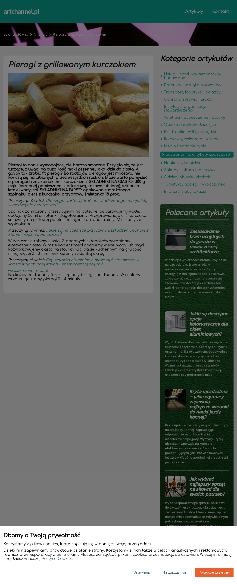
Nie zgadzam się (174, 572)
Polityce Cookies (57, 559)
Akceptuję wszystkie (214, 572)
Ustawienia (142, 572)
